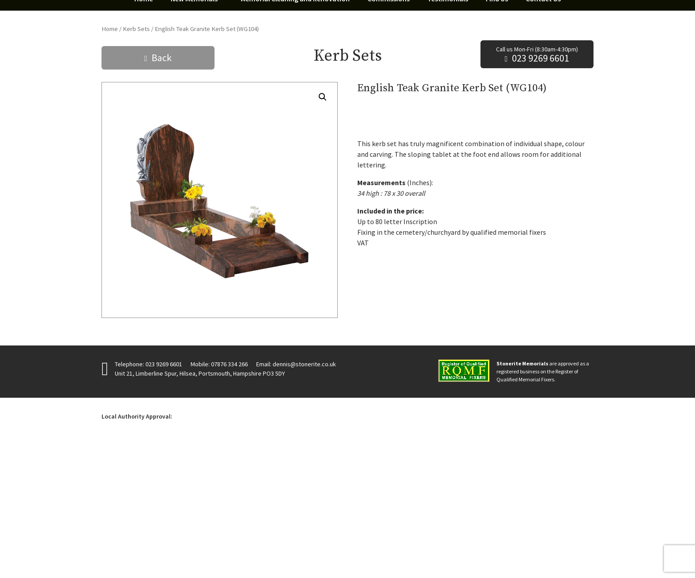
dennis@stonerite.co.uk (304, 491)
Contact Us (543, 125)
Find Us (497, 125)
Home (143, 125)
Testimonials (447, 125)
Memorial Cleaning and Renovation (295, 125)
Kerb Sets (136, 156)
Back (162, 184)
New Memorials (194, 125)
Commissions (388, 125)
